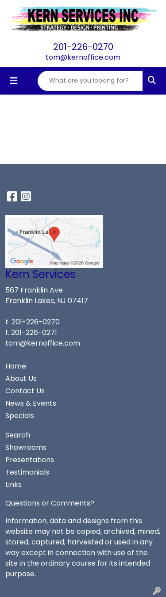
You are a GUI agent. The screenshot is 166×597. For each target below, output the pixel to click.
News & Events (30, 403)
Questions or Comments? (49, 503)
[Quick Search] (90, 81)
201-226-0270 (83, 47)
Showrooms (25, 447)
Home (15, 366)
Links (13, 484)
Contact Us (25, 391)
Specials (19, 416)
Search (17, 435)
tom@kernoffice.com (83, 57)
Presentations (29, 460)
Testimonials (27, 472)
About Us (21, 378)
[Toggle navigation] (13, 81)
